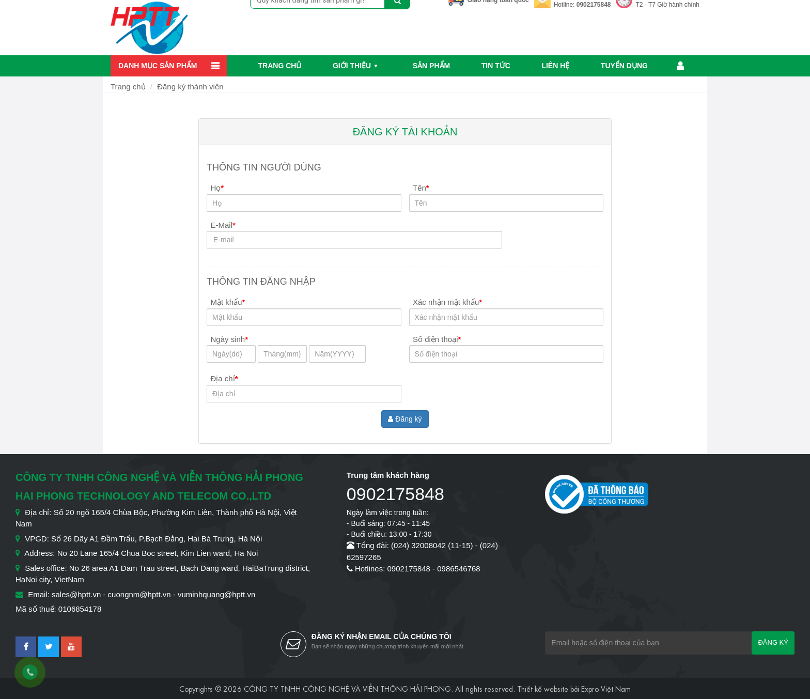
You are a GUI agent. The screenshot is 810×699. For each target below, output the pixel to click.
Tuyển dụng (624, 65)
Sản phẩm (431, 65)
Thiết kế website (542, 688)
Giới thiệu (352, 65)
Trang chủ (280, 65)
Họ (217, 187)
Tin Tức (495, 65)
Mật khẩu (228, 302)
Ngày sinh (229, 339)
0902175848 (594, 4)
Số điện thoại (437, 339)
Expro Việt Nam (606, 688)
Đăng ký (405, 419)
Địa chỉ (224, 378)
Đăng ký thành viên (190, 86)
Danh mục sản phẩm (157, 65)
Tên (421, 187)
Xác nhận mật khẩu (447, 302)
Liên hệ (555, 65)
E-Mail (223, 225)
